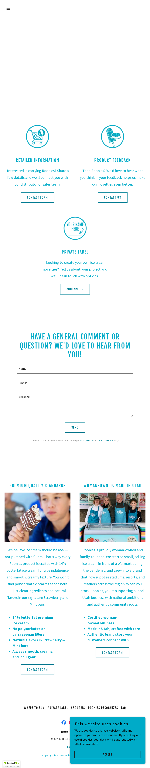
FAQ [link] (123, 708)
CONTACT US (112, 197)
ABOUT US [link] (78, 708)
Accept (107, 754)
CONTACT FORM (37, 197)
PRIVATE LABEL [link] (58, 708)
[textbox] (75, 369)
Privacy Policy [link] (86, 440)
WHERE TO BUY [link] (34, 708)
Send (75, 427)
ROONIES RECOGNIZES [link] (103, 708)
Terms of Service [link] (105, 440)
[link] (63, 722)
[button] (15, 8)
